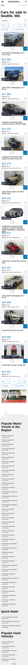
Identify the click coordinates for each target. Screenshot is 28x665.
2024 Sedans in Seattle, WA (8, 471)
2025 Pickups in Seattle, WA (8, 587)
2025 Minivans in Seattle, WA (8, 596)
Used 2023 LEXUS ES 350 (12, 330)
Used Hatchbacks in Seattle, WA (9, 651)
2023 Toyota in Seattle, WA (8, 466)
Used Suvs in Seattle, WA (8, 642)
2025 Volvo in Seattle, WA (8, 531)
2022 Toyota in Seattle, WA (8, 535)
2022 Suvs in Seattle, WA (8, 458)
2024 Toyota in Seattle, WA (8, 449)
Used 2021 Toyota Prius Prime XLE (14, 262)
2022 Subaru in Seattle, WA (8, 592)
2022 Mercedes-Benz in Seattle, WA (10, 579)
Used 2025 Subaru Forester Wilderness (13, 192)
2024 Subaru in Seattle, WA (8, 523)
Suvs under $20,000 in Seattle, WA (10, 618)
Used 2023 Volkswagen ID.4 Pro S (13, 88)
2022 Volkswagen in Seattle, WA (9, 566)
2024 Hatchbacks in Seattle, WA (9, 505)
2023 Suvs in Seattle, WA (8, 436)
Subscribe (25, 5)
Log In (20, 5)
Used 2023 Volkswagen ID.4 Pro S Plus (13, 54)
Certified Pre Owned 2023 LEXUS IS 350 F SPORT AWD (14, 123)
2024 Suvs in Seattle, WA (8, 440)
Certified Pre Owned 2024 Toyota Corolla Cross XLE (12, 158)
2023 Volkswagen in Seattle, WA (9, 492)
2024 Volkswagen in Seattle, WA (9, 497)
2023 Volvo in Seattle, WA (8, 484)
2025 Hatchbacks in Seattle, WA (9, 548)
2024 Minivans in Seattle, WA (8, 583)
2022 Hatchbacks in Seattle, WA (9, 570)
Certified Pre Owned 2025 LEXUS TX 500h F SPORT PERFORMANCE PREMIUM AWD (13, 229)
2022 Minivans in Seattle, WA (8, 605)
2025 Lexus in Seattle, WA (8, 510)
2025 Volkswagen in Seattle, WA (9, 501)
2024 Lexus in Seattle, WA (8, 514)
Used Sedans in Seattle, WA (8, 647)
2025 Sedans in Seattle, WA (8, 488)
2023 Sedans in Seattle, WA (8, 462)
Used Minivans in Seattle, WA (8, 660)
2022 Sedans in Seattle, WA (8, 561)
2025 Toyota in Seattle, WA (8, 453)
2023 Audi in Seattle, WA (7, 475)
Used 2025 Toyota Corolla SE (13, 365)
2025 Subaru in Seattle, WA (8, 527)
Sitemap (14, 663)
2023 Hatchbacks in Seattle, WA (9, 544)
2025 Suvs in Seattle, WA (8, 445)
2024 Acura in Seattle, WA (8, 518)
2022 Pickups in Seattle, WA (8, 574)
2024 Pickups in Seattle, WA (8, 540)
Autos (2, 5)
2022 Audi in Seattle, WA (7, 553)
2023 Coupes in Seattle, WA (8, 600)
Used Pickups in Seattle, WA (8, 655)
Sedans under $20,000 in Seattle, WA (10, 622)
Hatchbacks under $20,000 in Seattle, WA (11, 626)
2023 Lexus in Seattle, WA (8, 479)
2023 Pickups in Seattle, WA (8, 557)
